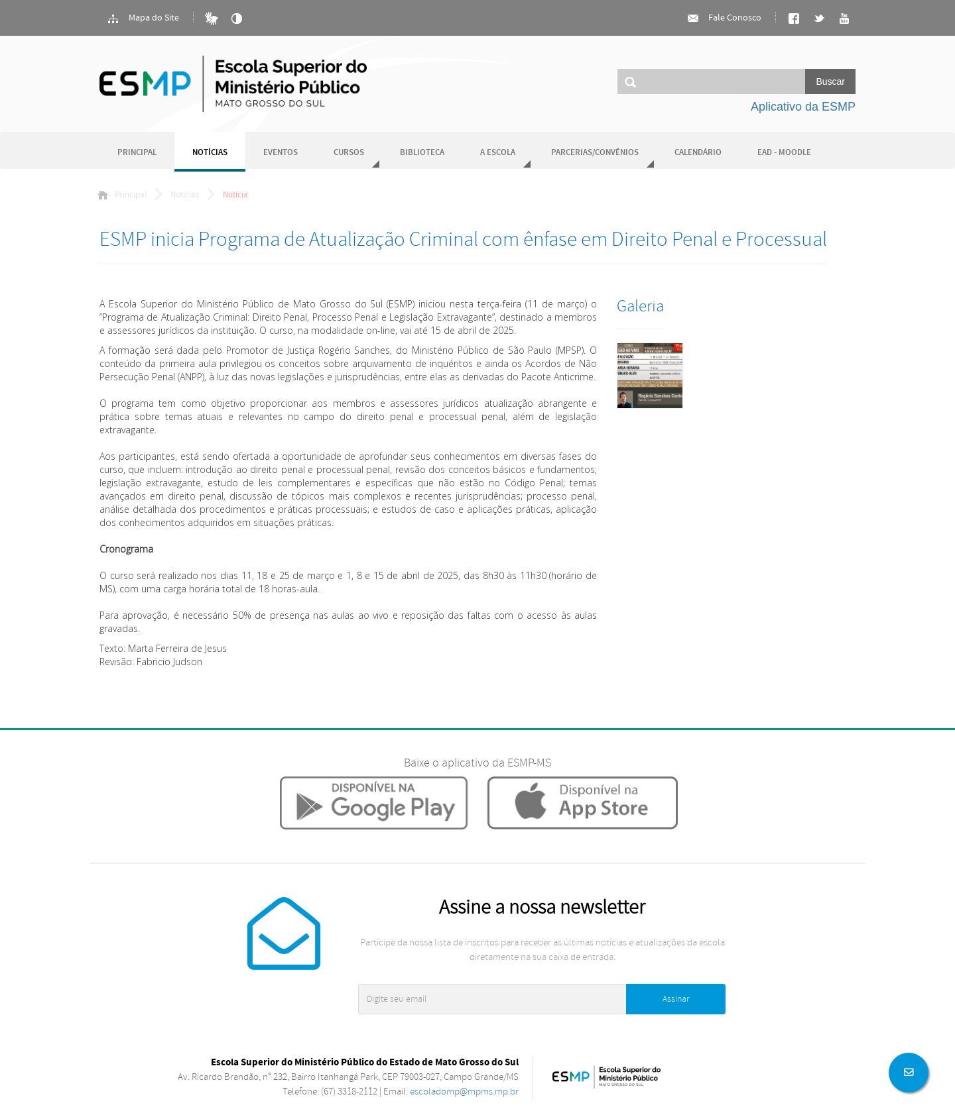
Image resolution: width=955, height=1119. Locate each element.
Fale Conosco (723, 18)
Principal (137, 153)
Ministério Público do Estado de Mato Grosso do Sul (233, 84)
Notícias (209, 153)
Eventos (280, 153)
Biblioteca (422, 153)
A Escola (497, 153)
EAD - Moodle (784, 153)
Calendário (698, 153)
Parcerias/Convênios (595, 153)
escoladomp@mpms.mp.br (464, 1091)
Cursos (349, 153)
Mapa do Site (143, 18)
